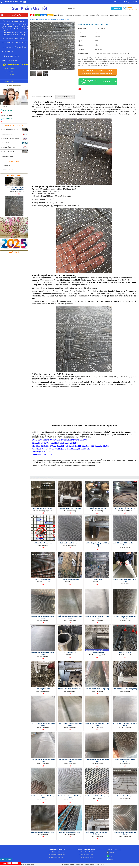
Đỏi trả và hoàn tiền (87, 857)
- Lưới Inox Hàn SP (8, 75)
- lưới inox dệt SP (8, 72)
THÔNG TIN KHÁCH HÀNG (86, 849)
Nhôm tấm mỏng (123, 15)
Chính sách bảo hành (57, 852)
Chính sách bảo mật (57, 857)
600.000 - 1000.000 (8, 170)
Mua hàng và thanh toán (58, 854)
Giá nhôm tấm (114, 15)
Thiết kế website (29, 864)
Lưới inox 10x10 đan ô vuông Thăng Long (86, 15)
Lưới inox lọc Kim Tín (8, 152)
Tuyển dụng (125, 2)
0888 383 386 (8, 2)
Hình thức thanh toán (87, 854)
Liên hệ (135, 2)
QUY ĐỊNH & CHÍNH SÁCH (56, 849)
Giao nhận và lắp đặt (87, 852)
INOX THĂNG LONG (8, 147)
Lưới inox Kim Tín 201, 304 (10, 129)
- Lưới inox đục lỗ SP (9, 68)
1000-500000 (6, 165)
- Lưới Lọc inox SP (8, 78)
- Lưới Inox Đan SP (8, 81)
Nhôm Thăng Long (7, 156)
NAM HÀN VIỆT (7, 134)
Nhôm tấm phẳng (104, 15)
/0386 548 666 (18, 2)
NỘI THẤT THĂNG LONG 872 (11, 138)
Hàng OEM (5, 143)
